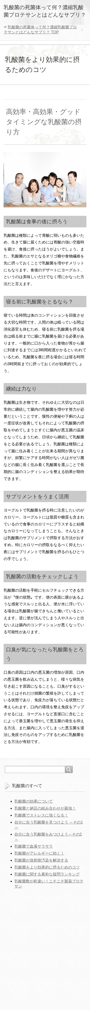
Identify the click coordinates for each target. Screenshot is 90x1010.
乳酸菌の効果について (33, 801)
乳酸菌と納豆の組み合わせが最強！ (45, 808)
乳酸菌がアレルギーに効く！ (39, 853)
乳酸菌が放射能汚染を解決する (41, 860)
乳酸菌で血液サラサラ (33, 846)
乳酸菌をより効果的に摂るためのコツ (47, 867)
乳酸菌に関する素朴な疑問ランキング (47, 874)
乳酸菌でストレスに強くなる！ (41, 815)
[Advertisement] (45, 949)
